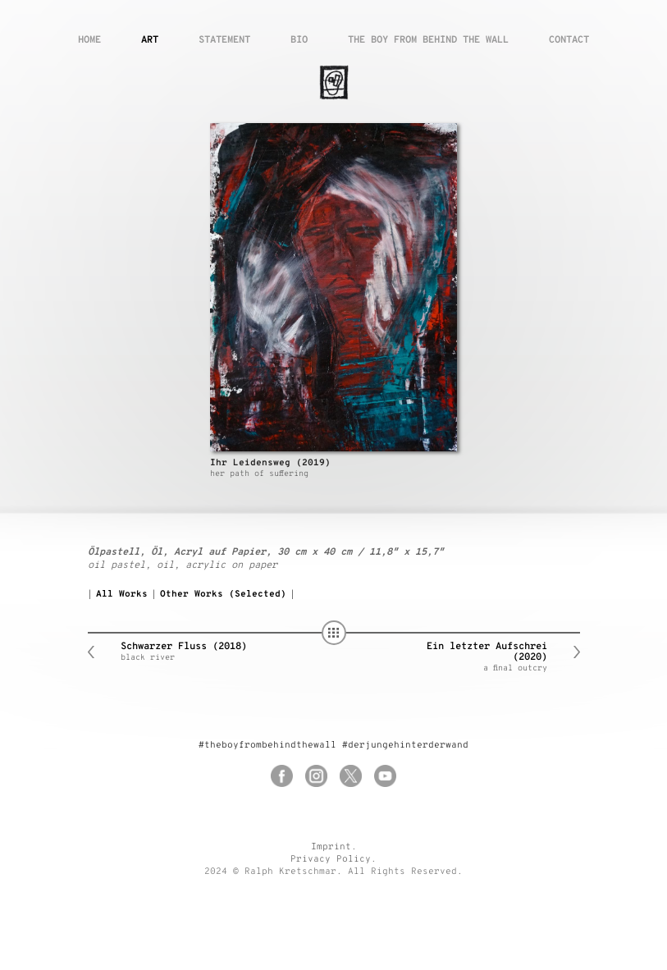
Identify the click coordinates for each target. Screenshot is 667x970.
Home (89, 40)
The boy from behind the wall (428, 40)
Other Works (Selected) (223, 594)
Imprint (331, 847)
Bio (299, 40)
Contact (569, 40)
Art (149, 40)
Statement (224, 40)
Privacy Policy (330, 859)
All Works (122, 594)
